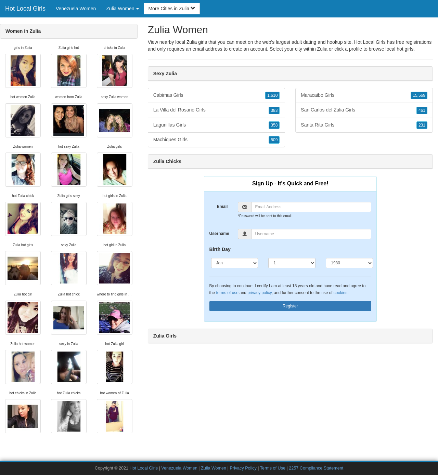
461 (421, 110)
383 (274, 110)
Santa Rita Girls (364, 125)
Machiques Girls (216, 140)
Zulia (322, 49)
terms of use (227, 292)
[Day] (291, 263)
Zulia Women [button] (122, 8)
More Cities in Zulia (171, 8)
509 (274, 139)
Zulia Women (213, 468)
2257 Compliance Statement (316, 468)
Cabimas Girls (216, 95)
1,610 (272, 95)
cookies (340, 292)
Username (219, 233)
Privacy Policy (243, 468)
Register (290, 306)
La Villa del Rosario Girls (216, 110)
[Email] (311, 207)
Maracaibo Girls (364, 95)
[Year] (349, 263)
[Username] (311, 234)
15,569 (419, 95)
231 (421, 125)
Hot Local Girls (25, 8)
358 (274, 125)
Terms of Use (272, 468)
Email (222, 206)
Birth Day (220, 249)
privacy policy (259, 292)
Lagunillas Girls (216, 125)
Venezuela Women (76, 8)
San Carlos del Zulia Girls (364, 110)
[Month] (234, 263)
